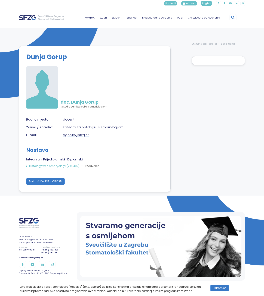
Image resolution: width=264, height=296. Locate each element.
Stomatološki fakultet (204, 43)
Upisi (180, 17)
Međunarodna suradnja (157, 17)
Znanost (132, 17)
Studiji (103, 17)
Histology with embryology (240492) (54, 166)
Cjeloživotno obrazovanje (204, 17)
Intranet (191, 3)
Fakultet (90, 17)
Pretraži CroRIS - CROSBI (45, 181)
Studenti (117, 17)
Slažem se (219, 288)
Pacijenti (173, 3)
